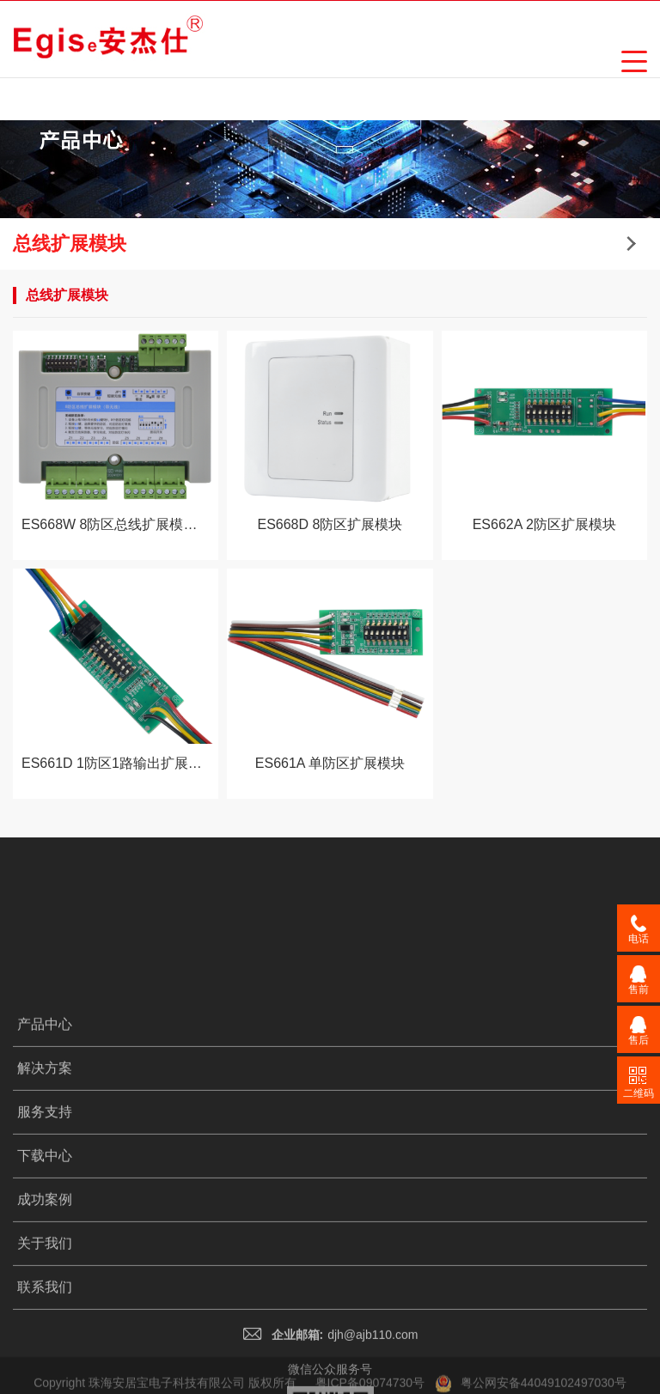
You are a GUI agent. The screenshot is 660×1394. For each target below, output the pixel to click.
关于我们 (44, 1324)
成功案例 (44, 1280)
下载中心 (44, 1236)
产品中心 (44, 1105)
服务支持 (44, 1192)
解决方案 (44, 1148)
